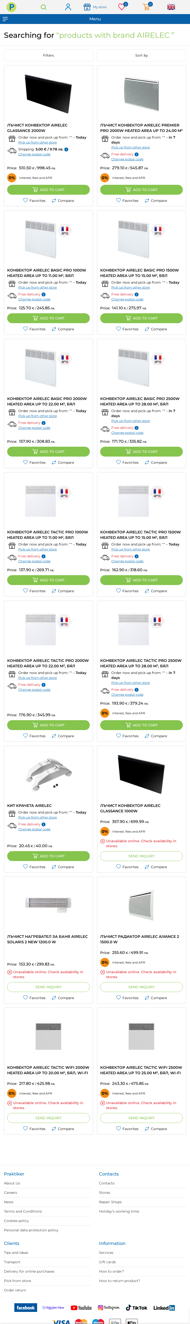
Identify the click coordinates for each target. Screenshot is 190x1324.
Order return (15, 1290)
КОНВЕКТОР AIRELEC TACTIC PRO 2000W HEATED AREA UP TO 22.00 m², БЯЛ (48, 663)
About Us (12, 1183)
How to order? (111, 1271)
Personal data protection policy (31, 1230)
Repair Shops (110, 1202)
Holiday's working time (119, 1211)
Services (106, 1252)
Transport (12, 1262)
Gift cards (107, 1262)
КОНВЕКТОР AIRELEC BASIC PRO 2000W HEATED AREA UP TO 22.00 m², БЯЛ (47, 401)
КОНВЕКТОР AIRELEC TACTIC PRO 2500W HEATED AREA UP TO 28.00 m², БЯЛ (141, 663)
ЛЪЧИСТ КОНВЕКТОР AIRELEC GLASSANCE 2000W (37, 128)
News (8, 1202)
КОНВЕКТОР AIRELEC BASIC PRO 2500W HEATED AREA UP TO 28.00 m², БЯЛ (140, 401)
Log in (68, 7)
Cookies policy (16, 1221)
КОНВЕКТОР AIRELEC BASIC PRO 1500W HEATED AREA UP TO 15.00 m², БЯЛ (139, 273)
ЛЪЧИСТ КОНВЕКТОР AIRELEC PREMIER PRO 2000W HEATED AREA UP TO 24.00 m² (141, 128)
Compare (62, 200)
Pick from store (17, 1281)
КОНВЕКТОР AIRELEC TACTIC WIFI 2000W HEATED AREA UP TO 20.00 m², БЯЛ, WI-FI (48, 1070)
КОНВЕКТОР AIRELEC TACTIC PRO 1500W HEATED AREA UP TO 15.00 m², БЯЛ (140, 535)
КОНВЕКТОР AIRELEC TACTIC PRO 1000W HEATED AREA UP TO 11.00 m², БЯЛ (47, 535)
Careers (10, 1192)
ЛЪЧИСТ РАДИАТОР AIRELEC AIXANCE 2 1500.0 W (139, 939)
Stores (104, 1192)
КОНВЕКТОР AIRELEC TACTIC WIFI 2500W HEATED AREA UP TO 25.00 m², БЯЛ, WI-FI (141, 1070)
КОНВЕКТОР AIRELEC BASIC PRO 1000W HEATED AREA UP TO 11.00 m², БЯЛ (46, 273)
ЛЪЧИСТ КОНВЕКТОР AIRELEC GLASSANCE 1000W (130, 808)
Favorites (34, 200)
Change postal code (34, 154)
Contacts (107, 1183)
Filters (48, 55)
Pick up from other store (37, 142)
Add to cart (48, 189)
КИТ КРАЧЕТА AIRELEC (29, 805)
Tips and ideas (16, 1252)
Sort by (141, 55)
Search (43, 7)
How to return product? (119, 1281)
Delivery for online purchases (29, 1271)
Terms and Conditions (23, 1211)
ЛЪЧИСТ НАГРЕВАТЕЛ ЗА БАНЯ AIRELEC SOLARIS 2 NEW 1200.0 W (47, 939)
